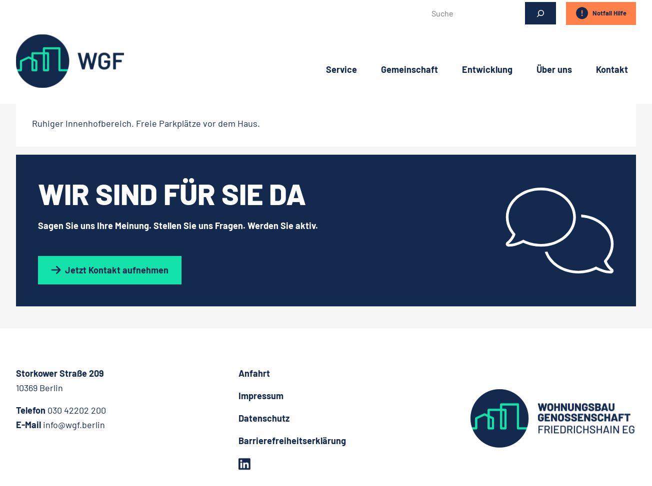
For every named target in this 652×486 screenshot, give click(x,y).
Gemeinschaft (409, 67)
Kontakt (612, 67)
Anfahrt (254, 373)
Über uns (554, 67)
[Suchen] (540, 13)
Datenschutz (264, 418)
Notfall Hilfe (601, 13)
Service (341, 67)
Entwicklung (487, 67)
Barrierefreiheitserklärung (292, 440)
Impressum (261, 395)
